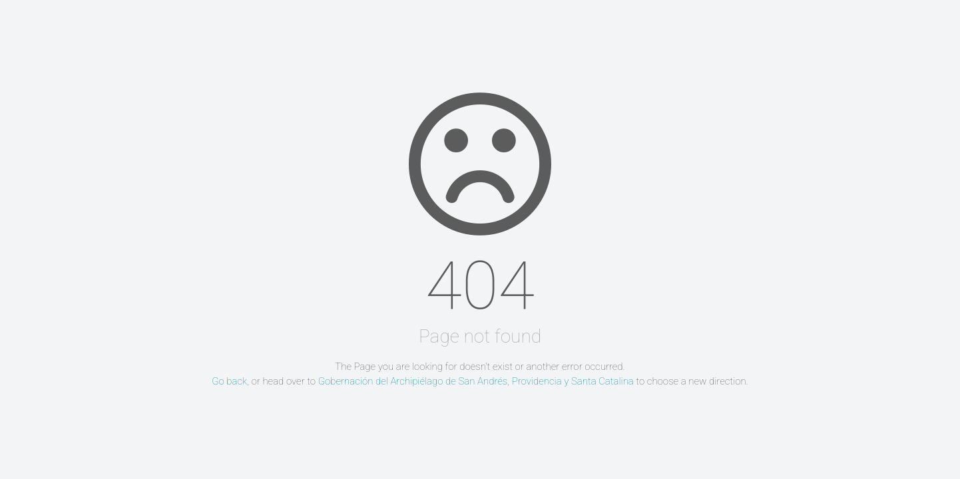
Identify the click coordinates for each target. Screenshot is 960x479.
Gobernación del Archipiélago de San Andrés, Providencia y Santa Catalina (476, 381)
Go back (229, 381)
